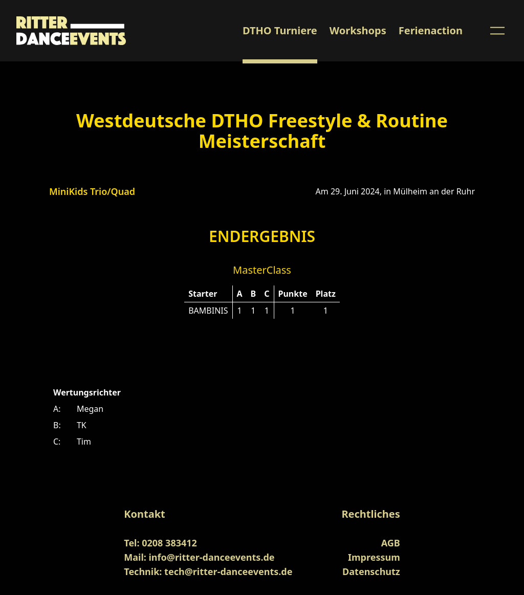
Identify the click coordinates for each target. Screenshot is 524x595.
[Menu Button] (497, 30)
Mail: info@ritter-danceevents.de (199, 557)
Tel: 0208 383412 (160, 543)
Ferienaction (431, 30)
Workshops (358, 30)
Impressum (374, 557)
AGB (390, 543)
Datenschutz (371, 571)
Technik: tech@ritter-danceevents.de (208, 571)
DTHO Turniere (280, 30)
